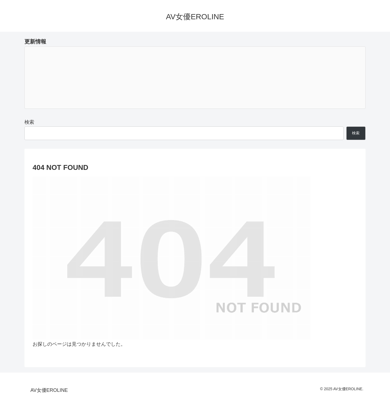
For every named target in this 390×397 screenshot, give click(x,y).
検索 (29, 122)
